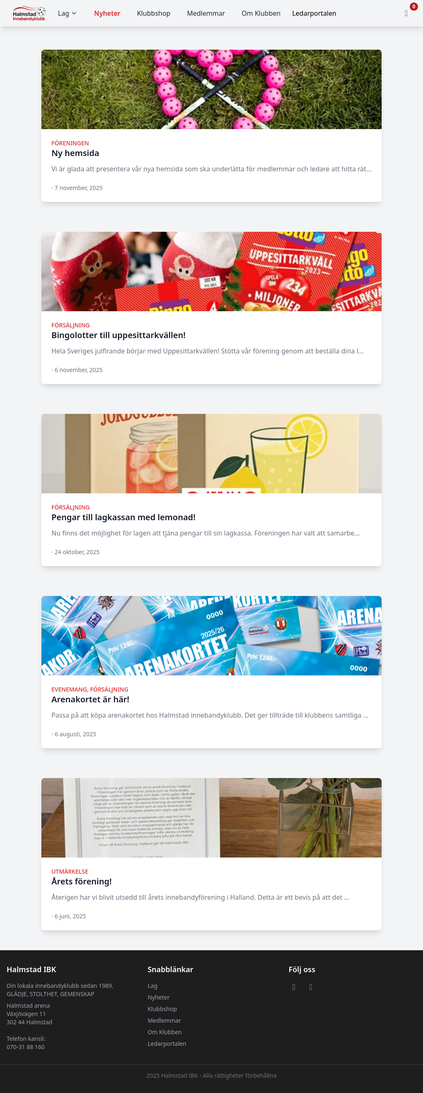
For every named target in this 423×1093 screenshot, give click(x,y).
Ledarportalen (167, 1043)
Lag (67, 13)
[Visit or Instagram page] (310, 987)
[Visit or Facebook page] (293, 987)
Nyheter (107, 13)
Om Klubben (261, 13)
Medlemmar (206, 13)
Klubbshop (154, 13)
